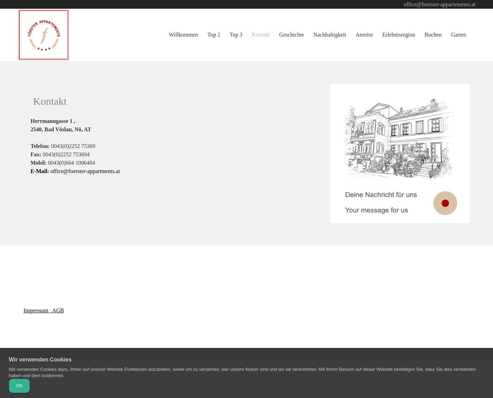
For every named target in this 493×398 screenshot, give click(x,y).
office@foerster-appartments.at (75, 171)
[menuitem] (184, 35)
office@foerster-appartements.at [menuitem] (440, 4)
